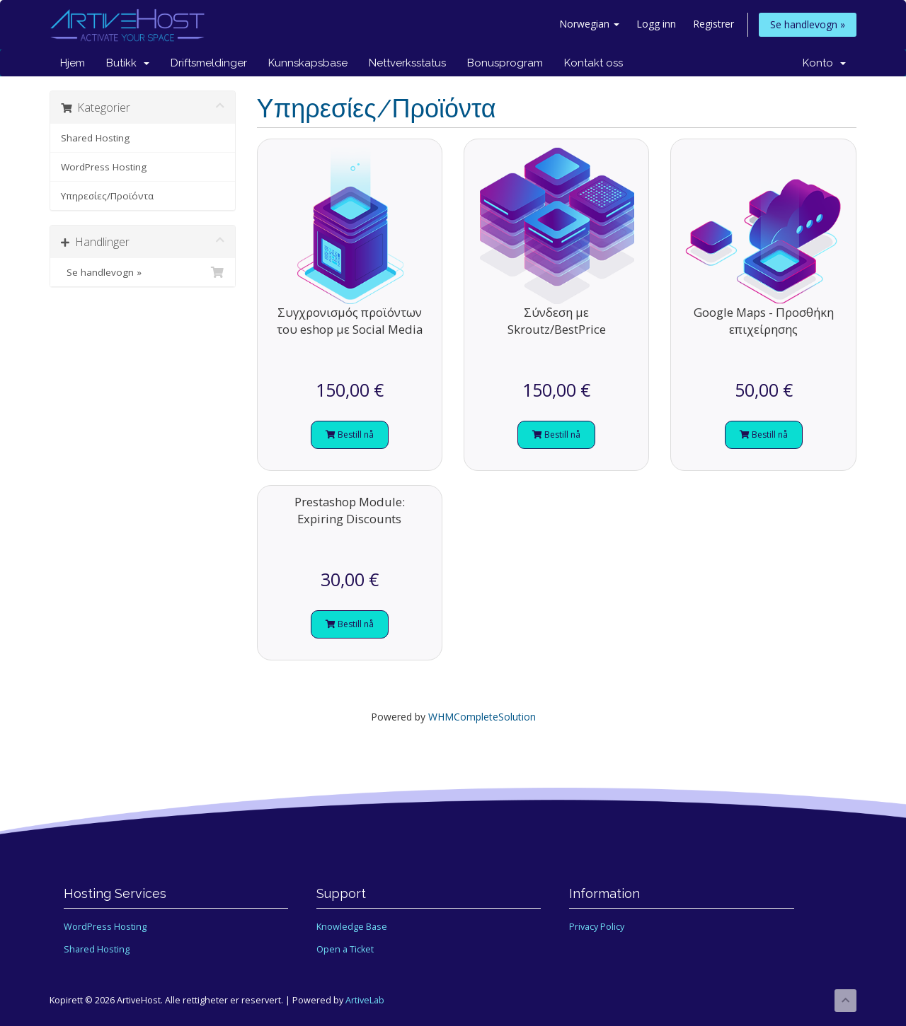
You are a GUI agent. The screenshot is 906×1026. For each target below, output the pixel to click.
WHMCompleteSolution (482, 716)
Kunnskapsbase (308, 63)
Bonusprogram (505, 63)
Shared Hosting (95, 138)
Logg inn (656, 23)
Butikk (127, 63)
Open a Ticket (345, 949)
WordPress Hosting (104, 167)
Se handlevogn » (807, 24)
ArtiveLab (364, 1000)
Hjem (72, 63)
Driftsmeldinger (209, 63)
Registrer (713, 23)
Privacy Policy (596, 927)
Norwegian (589, 23)
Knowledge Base (351, 927)
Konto (824, 63)
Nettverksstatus (407, 63)
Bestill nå (350, 435)
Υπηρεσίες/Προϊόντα (107, 196)
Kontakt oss (593, 63)
